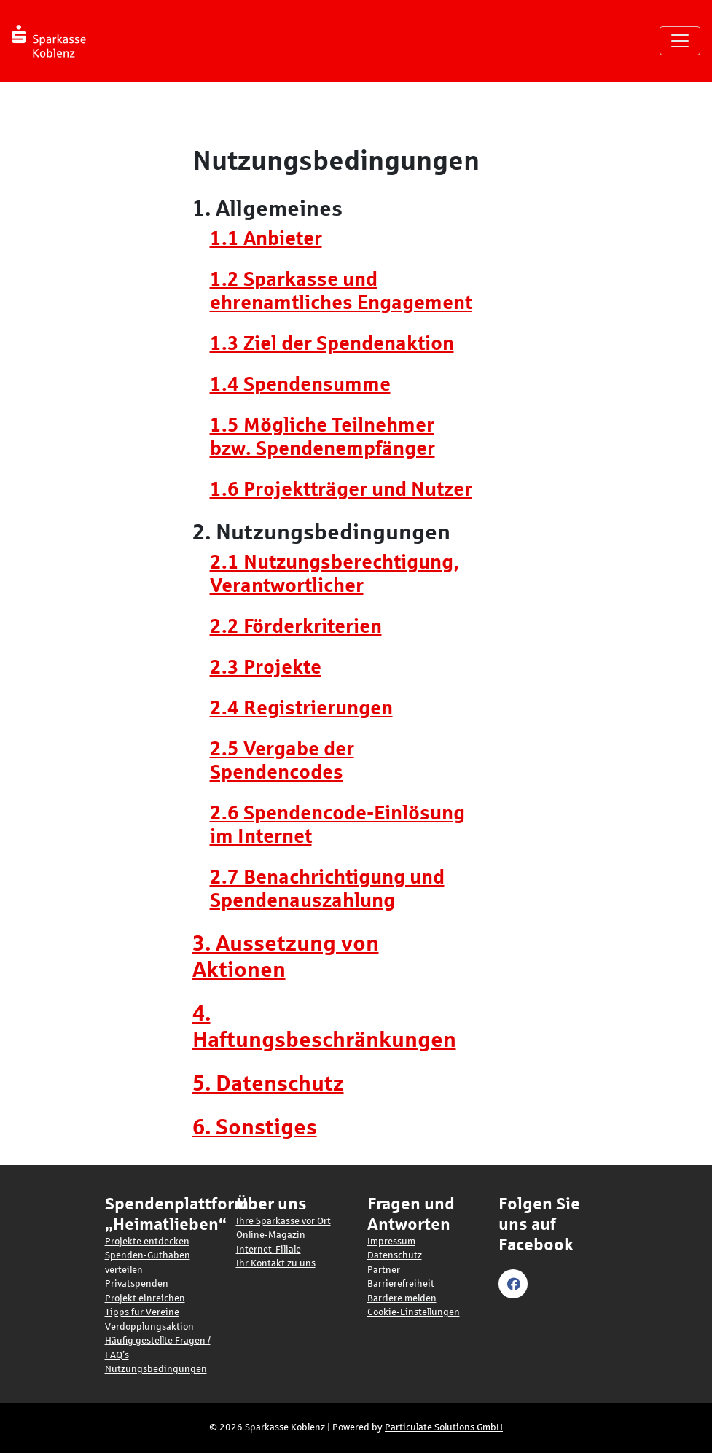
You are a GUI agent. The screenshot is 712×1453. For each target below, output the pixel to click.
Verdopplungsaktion (149, 1327)
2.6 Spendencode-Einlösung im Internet (337, 824)
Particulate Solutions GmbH (444, 1427)
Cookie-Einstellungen (413, 1312)
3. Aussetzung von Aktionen (285, 956)
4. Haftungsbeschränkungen (324, 1026)
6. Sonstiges (254, 1127)
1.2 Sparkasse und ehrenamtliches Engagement (341, 290)
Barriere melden (402, 1298)
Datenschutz (394, 1255)
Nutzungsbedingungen (156, 1369)
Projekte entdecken (147, 1241)
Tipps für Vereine (142, 1312)
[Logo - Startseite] (54, 41)
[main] (356, 634)
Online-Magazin (270, 1235)
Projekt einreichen (145, 1298)
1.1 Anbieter (266, 238)
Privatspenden (136, 1284)
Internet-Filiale (268, 1249)
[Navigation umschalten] (680, 40)
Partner (383, 1270)
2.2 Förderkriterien (296, 626)
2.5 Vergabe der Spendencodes (282, 760)
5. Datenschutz (268, 1083)
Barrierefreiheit (400, 1284)
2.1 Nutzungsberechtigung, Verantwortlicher (334, 573)
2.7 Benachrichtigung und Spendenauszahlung (327, 888)
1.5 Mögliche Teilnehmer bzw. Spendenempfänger (322, 436)
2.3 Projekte (265, 667)
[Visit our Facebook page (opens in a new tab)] (515, 1283)
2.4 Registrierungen (301, 708)
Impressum (391, 1241)
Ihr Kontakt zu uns (276, 1263)
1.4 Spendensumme (300, 384)
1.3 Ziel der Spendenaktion (332, 343)
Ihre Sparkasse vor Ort (283, 1221)
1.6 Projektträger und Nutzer (341, 489)
